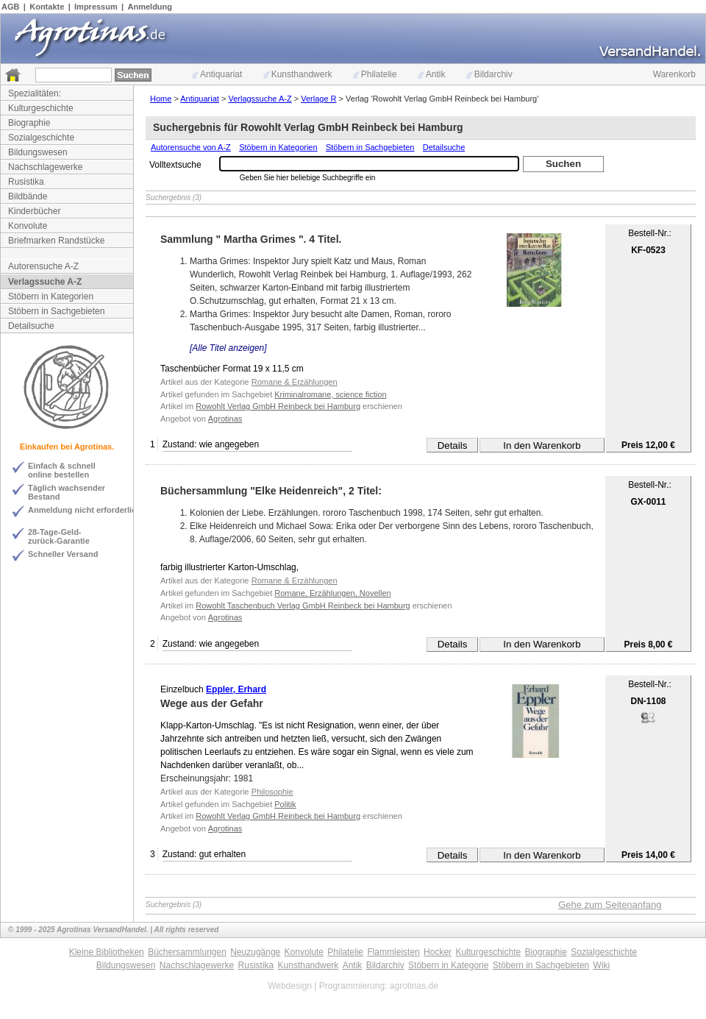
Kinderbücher (34, 211)
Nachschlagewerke (45, 167)
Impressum (96, 6)
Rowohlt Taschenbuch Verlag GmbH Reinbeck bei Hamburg (303, 605)
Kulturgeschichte (41, 108)
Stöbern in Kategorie (448, 965)
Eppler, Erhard (236, 689)
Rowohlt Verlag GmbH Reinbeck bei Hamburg (278, 406)
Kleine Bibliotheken (106, 952)
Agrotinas (225, 418)
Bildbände (27, 196)
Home (160, 98)
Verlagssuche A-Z (45, 282)
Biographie (29, 123)
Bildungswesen (38, 152)
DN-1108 (648, 701)
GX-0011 (648, 502)
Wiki (601, 965)
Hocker (438, 952)
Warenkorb (674, 74)
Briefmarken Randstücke (56, 240)
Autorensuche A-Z (43, 266)
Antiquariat (217, 74)
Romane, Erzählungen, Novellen (332, 593)
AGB (10, 6)
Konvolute (27, 226)
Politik (285, 804)
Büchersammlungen (187, 952)
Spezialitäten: (34, 93)
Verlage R (318, 98)
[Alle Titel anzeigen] (228, 348)
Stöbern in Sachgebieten (56, 311)
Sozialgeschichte (41, 137)
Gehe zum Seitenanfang (609, 904)
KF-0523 (648, 250)
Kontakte (46, 6)
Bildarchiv (489, 74)
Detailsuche (31, 326)
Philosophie (272, 791)
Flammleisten (393, 952)
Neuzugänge (255, 952)
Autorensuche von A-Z (191, 147)
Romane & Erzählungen (295, 381)
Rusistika (26, 182)
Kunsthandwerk (297, 74)
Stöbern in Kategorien (50, 296)
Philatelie (375, 74)
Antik (432, 74)
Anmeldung (150, 6)
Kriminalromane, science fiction (330, 394)
